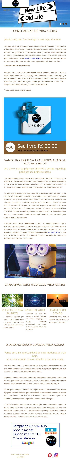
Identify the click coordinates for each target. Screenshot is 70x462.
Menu (6, 10)
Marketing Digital (54, 232)
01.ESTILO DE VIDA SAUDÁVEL (12, 311)
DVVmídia (20, 457)
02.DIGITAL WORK (35, 310)
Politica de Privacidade (20, 454)
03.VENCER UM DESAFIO (57, 311)
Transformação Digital (32, 58)
